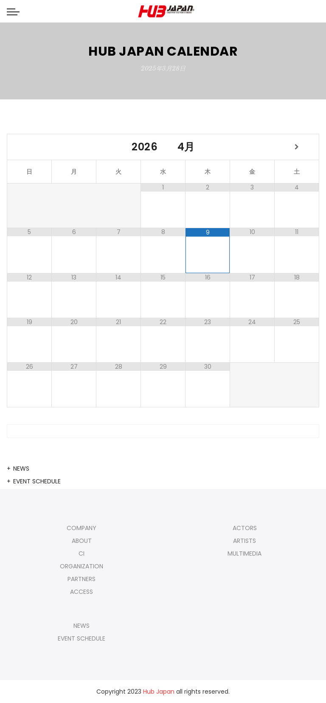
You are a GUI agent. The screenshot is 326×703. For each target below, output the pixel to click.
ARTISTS (244, 540)
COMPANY (81, 528)
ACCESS (81, 591)
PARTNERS (81, 579)
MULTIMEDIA (244, 553)
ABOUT (82, 540)
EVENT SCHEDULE (37, 481)
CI (81, 553)
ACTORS (245, 528)
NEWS (21, 468)
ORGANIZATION (81, 566)
